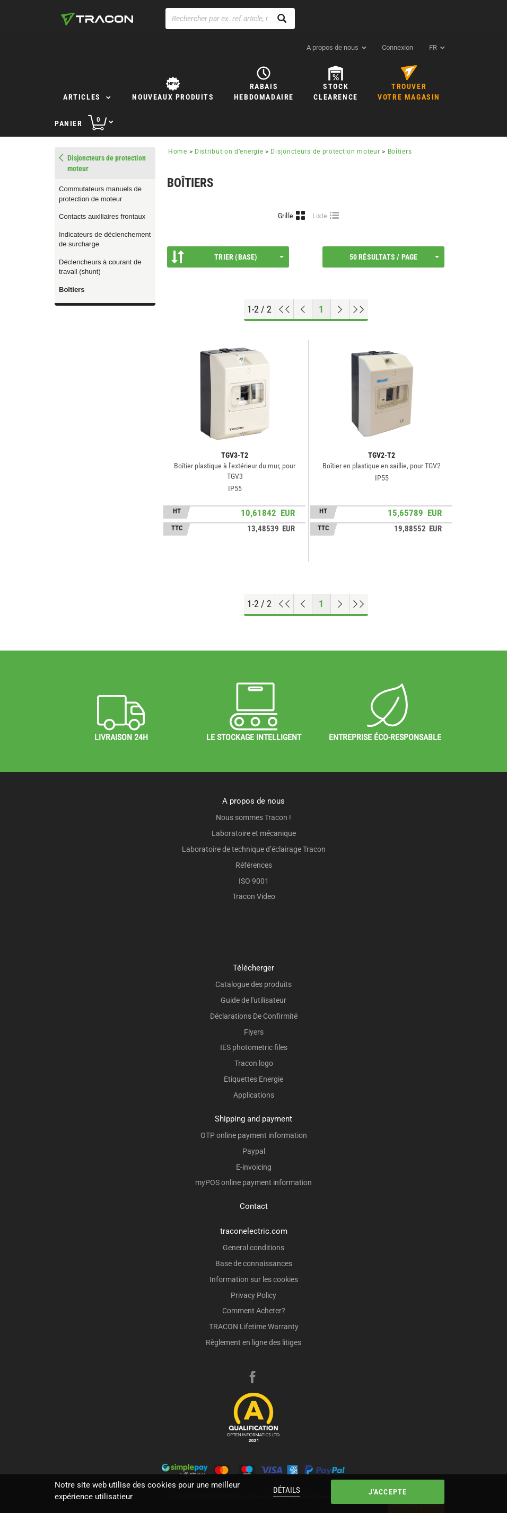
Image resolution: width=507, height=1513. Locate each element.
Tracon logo (253, 1063)
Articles (82, 97)
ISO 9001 (254, 881)
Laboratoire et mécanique (254, 833)
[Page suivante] (340, 309)
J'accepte (388, 1492)
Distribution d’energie (229, 151)
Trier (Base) (227, 257)
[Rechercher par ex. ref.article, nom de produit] (230, 18)
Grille (286, 215)
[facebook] (252, 1378)
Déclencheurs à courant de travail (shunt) (100, 267)
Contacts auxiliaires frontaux (102, 216)
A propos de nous (333, 47)
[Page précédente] (303, 309)
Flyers (254, 1032)
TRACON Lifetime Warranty (254, 1326)
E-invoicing (254, 1167)
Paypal (253, 1151)
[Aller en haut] (284, 309)
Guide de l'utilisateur (253, 1000)
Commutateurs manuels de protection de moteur (100, 194)
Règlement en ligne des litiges (253, 1342)
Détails (286, 1490)
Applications (253, 1095)
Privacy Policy (253, 1295)
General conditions (253, 1247)
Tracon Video (253, 896)
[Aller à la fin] (358, 309)
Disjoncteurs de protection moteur (325, 151)
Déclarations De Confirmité (254, 1016)
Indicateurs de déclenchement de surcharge (105, 239)
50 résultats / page (394, 257)
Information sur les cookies (253, 1279)
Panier (69, 123)
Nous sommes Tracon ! (253, 817)
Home (177, 151)
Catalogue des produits (253, 984)
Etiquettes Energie (253, 1079)
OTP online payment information (253, 1135)
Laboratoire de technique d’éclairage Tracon (254, 849)
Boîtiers (71, 289)
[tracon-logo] (97, 19)
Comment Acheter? (253, 1310)
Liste (320, 215)
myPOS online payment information (253, 1182)
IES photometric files (253, 1047)
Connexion (397, 47)
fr (433, 47)
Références (253, 865)
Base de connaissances (253, 1263)
